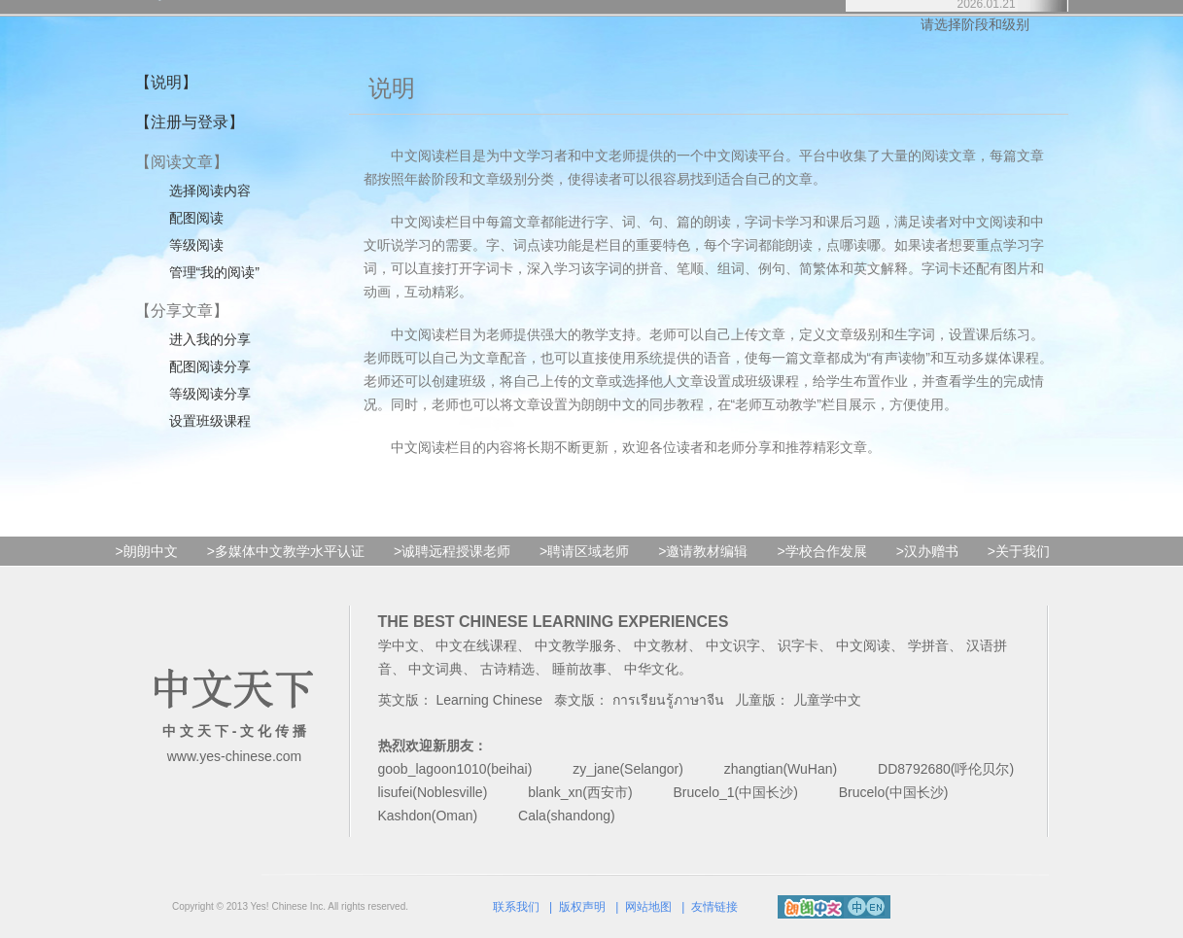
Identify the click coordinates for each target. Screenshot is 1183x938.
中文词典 (435, 669)
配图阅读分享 (210, 366)
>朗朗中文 (147, 551)
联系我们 (516, 907)
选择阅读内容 (210, 190)
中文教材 (661, 645)
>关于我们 (1019, 551)
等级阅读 (196, 245)
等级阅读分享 (210, 393)
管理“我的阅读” (214, 272)
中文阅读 (863, 645)
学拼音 (928, 645)
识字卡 (798, 645)
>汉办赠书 (927, 551)
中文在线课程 (476, 645)
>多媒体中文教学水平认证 (286, 551)
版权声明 (582, 907)
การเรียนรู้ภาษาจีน (668, 700)
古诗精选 (507, 669)
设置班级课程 (210, 421)
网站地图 (648, 907)
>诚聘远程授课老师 (452, 551)
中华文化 (651, 669)
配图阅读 (196, 218)
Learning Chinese (488, 700)
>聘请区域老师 (584, 551)
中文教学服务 (575, 645)
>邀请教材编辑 (703, 551)
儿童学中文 (827, 700)
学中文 (398, 645)
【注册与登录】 (189, 122)
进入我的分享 (210, 339)
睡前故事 (579, 669)
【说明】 (166, 82)
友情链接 (714, 907)
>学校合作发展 (821, 551)
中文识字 (733, 645)
